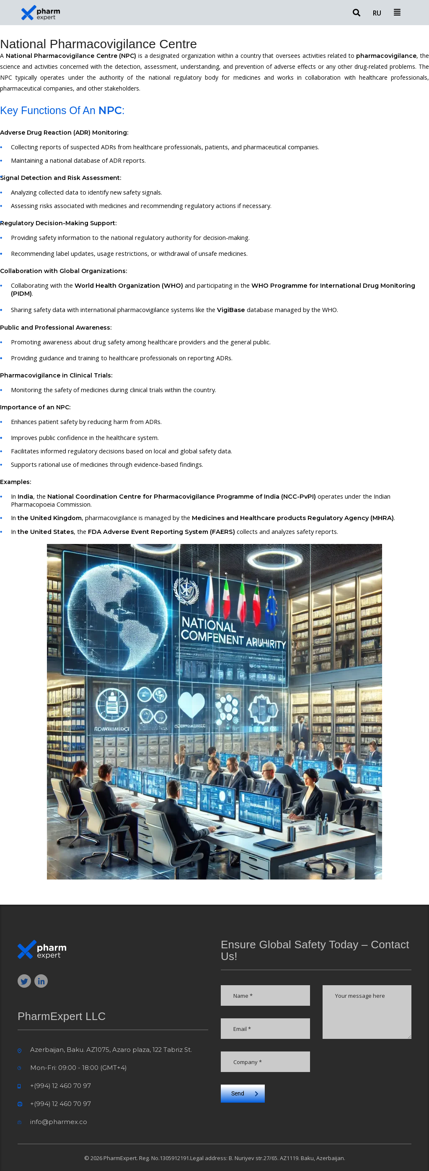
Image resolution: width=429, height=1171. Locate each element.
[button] (397, 13)
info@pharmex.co (58, 1122)
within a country (239, 56)
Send (244, 1093)
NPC (6, 77)
